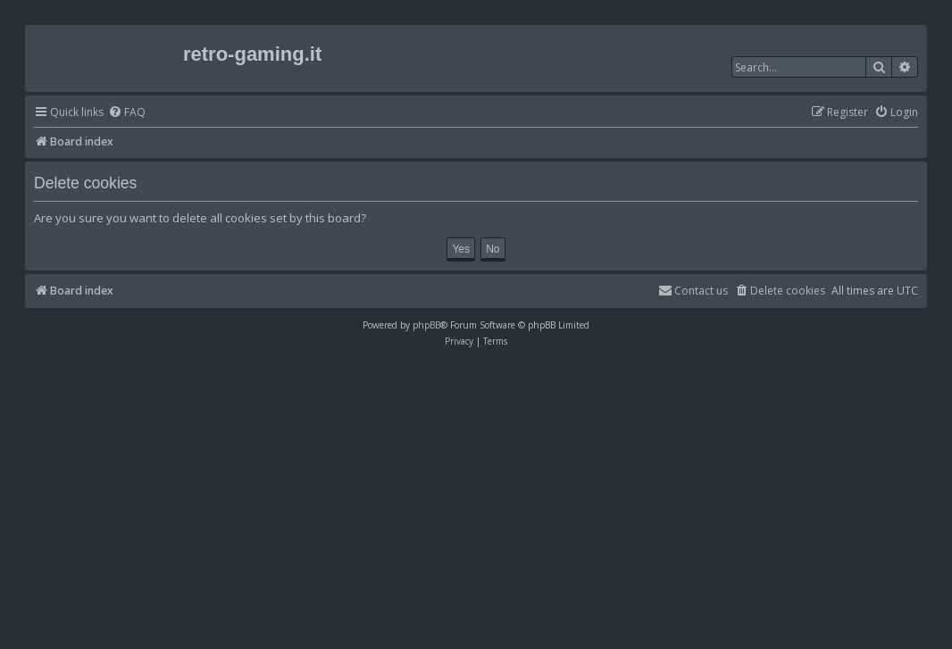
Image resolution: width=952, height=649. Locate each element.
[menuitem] (127, 113)
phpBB (426, 325)
